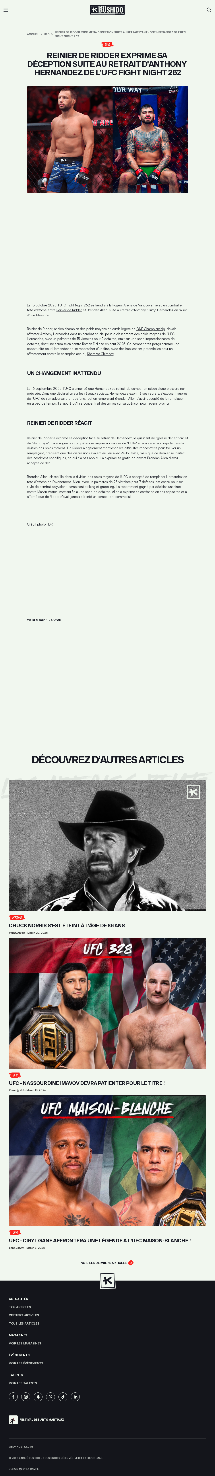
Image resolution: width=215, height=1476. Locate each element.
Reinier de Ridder (69, 310)
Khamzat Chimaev (100, 354)
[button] (6, 10)
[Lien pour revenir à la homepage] (107, 10)
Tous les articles (24, 1323)
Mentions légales (21, 1447)
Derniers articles (24, 1315)
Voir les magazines (25, 1343)
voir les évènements (26, 1363)
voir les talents (23, 1383)
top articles (20, 1307)
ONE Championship (150, 329)
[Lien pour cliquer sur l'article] (107, 857)
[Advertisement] (107, 570)
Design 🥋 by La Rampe (24, 1468)
